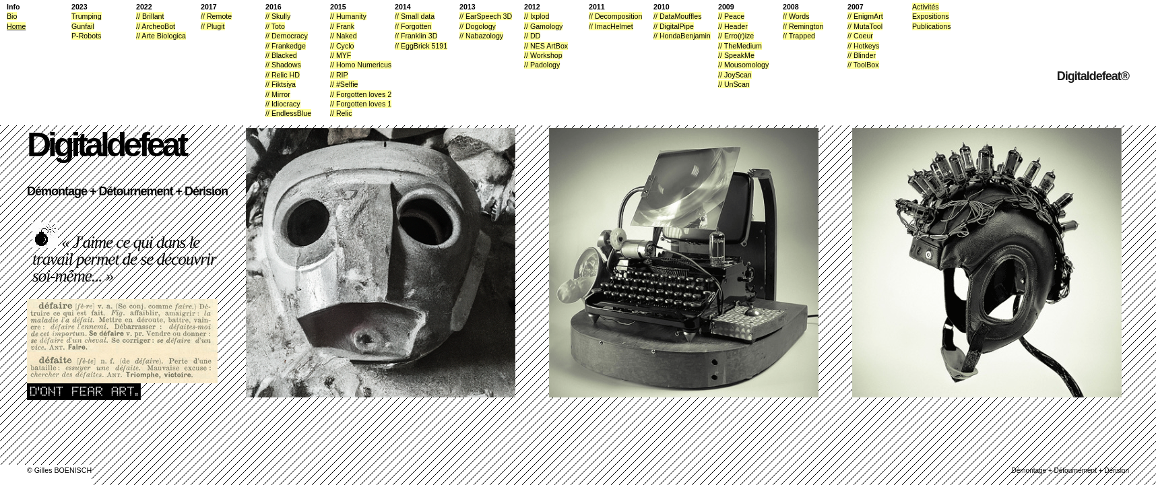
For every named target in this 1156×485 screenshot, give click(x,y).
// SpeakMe (736, 55)
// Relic (341, 113)
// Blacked (281, 55)
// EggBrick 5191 (421, 46)
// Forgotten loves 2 (360, 94)
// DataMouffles (677, 16)
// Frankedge (285, 46)
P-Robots (86, 36)
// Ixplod (536, 16)
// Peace (731, 16)
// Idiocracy (282, 104)
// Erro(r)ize (736, 36)
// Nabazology (481, 36)
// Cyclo (342, 46)
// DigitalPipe (673, 26)
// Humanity (348, 16)
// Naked (343, 36)
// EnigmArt (865, 16)
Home (16, 26)
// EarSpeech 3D (485, 16)
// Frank (342, 26)
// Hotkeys (863, 46)
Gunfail (82, 26)
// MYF (340, 55)
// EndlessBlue (288, 113)
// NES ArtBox (546, 46)
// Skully (277, 16)
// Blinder (861, 55)
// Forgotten (413, 26)
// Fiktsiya (280, 84)
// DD (532, 36)
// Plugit (213, 26)
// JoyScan (735, 75)
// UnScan (734, 84)
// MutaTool (864, 26)
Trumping (86, 16)
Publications (931, 26)
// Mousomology (743, 65)
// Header (733, 26)
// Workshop (543, 55)
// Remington (803, 26)
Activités (925, 7)
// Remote (216, 16)
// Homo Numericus (360, 65)
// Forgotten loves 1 (360, 104)
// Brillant (150, 16)
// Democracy (286, 36)
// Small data (415, 16)
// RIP (339, 75)
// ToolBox (863, 65)
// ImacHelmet (611, 26)
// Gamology (543, 26)
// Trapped (799, 36)
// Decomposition (615, 16)
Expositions (930, 16)
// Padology (542, 65)
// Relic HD (282, 75)
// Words (796, 16)
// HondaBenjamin (682, 36)
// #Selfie (344, 84)
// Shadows (283, 65)
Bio (12, 16)
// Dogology (477, 26)
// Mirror (277, 94)
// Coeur (860, 36)
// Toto (275, 26)
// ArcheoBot (155, 26)
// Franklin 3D (416, 36)
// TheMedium (740, 46)
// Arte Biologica (161, 36)
